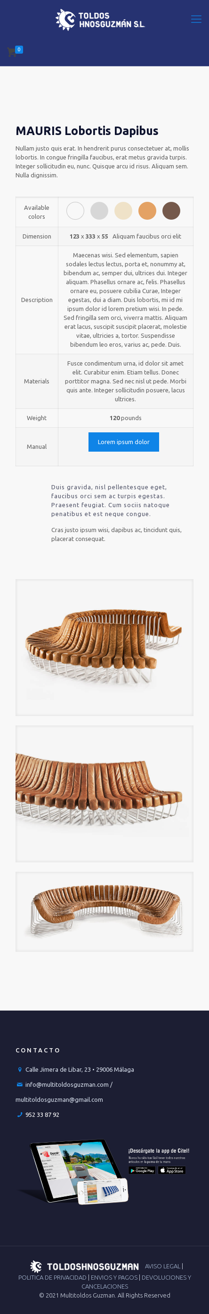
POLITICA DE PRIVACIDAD (53, 1277)
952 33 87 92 (42, 1114)
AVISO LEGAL (163, 1266)
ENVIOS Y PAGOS (115, 1277)
